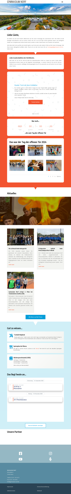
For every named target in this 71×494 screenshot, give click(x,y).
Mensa (37, 348)
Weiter (59, 176)
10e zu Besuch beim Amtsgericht (18, 248)
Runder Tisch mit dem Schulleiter (26, 85)
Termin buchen (35, 102)
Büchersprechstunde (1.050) (22, 357)
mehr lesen (11, 264)
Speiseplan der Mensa (20, 346)
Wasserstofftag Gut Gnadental (35, 206)
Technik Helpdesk (19, 335)
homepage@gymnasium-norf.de (55, 47)
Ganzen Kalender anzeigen (35, 425)
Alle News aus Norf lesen (35, 317)
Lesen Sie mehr (35, 219)
